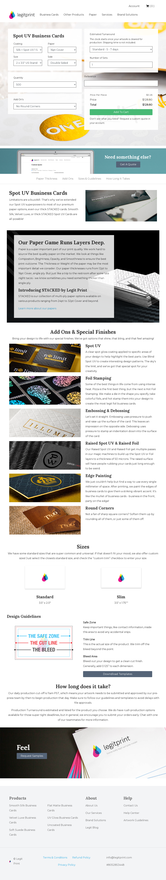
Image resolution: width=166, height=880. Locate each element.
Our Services (93, 812)
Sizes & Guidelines (89, 178)
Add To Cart (121, 112)
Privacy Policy (66, 864)
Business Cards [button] (49, 14)
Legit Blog (91, 827)
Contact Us (131, 805)
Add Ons (67, 178)
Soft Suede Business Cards (22, 832)
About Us (91, 805)
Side (50, 56)
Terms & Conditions (55, 857)
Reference (90, 76)
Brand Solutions (127, 14)
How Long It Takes (118, 178)
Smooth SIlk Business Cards (22, 808)
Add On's (19, 99)
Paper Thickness (46, 178)
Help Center (131, 812)
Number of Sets (99, 57)
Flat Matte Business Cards (59, 808)
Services (107, 14)
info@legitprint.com (119, 857)
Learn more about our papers (37, 308)
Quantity (18, 77)
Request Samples (32, 755)
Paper (93, 14)
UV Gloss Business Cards (62, 817)
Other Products (74, 14)
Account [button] (134, 6)
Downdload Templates (117, 674)
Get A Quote (128, 164)
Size (16, 56)
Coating (18, 43)
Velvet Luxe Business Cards (22, 820)
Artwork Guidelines (136, 820)
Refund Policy (81, 857)
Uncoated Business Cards (59, 827)
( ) (150, 6)
